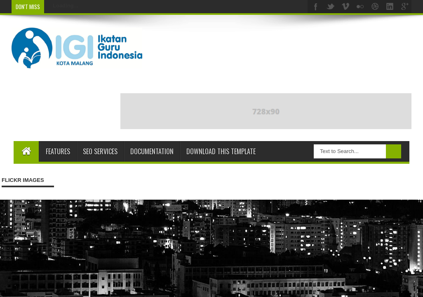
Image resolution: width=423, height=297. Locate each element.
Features (58, 151)
